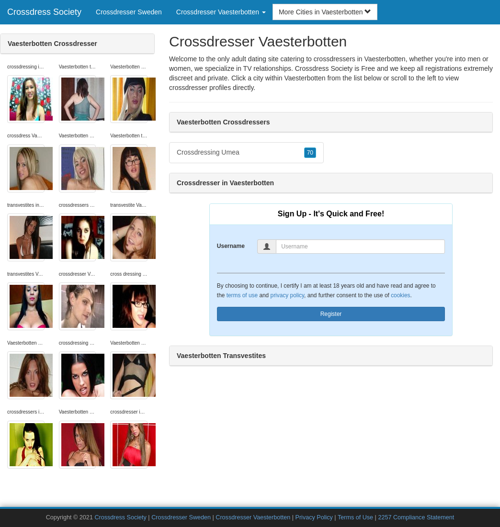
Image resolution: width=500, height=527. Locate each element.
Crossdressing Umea (246, 152)
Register (331, 314)
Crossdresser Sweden (129, 12)
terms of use (242, 295)
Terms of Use (355, 517)
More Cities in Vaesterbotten (325, 12)
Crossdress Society (44, 12)
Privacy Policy (313, 517)
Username (231, 246)
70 (310, 152)
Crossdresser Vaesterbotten (253, 517)
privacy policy (287, 295)
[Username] (360, 246)
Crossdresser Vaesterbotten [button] (221, 12)
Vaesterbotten (304, 78)
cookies (400, 295)
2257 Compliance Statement (416, 517)
